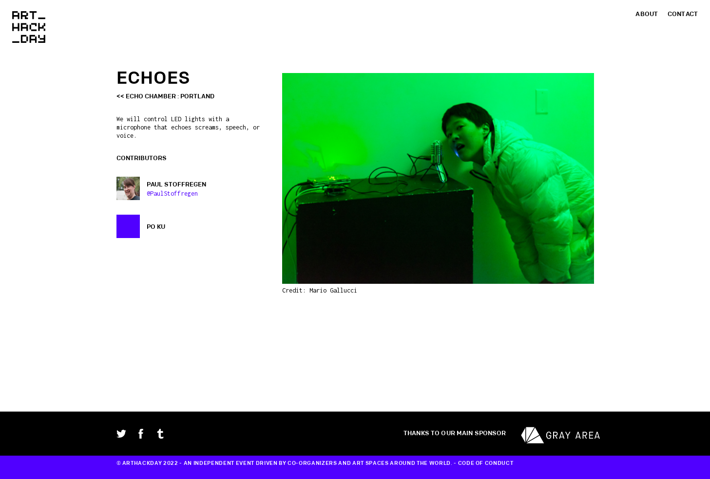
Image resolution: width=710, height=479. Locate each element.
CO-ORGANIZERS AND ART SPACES (338, 463)
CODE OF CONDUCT (486, 463)
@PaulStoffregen (172, 193)
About (646, 14)
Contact (683, 14)
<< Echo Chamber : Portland (165, 96)
